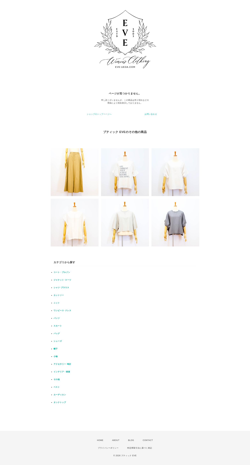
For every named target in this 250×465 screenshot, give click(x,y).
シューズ (58, 341)
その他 (57, 379)
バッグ (57, 333)
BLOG (131, 440)
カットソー (59, 295)
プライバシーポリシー (108, 448)
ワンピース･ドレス (62, 310)
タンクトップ (60, 402)
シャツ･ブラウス (61, 287)
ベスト (57, 387)
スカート (58, 326)
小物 (56, 356)
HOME (100, 440)
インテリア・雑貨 (62, 372)
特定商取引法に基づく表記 (139, 448)
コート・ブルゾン (62, 272)
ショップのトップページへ (99, 114)
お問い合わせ (151, 114)
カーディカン (60, 395)
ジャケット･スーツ (62, 280)
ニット (57, 303)
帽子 (56, 349)
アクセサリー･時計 (62, 364)
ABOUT (115, 440)
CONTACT (148, 440)
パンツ (57, 318)
